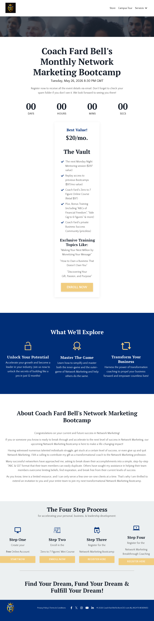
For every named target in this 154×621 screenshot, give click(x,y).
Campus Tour (125, 8)
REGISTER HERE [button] (97, 564)
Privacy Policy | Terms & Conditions (51, 613)
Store (112, 8)
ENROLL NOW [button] (77, 292)
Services (141, 8)
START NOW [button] (18, 564)
